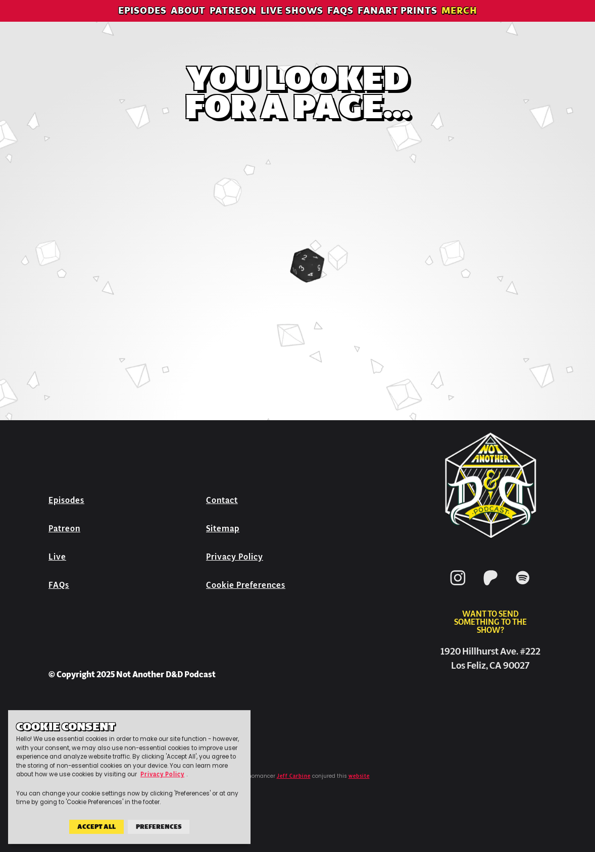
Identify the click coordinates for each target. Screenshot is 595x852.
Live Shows (292, 22)
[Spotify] (523, 587)
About (188, 22)
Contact (222, 500)
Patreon (233, 22)
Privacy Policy (234, 557)
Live (57, 557)
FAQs (340, 22)
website (359, 776)
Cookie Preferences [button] (245, 585)
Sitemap (222, 528)
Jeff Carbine (294, 776)
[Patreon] (490, 587)
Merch (459, 22)
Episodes (142, 22)
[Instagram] (458, 587)
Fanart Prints (397, 22)
